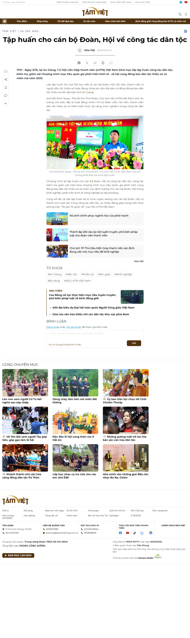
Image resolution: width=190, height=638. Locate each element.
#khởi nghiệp (123, 274)
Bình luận (6, 95)
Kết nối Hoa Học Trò (98, 515)
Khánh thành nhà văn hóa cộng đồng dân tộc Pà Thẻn (21, 476)
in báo (103, 63)
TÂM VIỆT (9, 31)
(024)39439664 (91, 529)
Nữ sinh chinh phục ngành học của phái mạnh (99, 215)
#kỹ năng (54, 280)
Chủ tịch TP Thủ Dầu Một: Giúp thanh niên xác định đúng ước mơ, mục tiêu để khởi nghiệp (106, 250)
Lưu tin (6, 87)
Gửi (134, 343)
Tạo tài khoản (73, 327)
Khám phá (72, 515)
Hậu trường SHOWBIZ (8, 516)
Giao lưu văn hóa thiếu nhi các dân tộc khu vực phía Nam (90, 314)
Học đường (29, 515)
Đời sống (28, 510)
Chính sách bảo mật (173, 525)
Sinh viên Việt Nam (121, 2)
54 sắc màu (89, 21)
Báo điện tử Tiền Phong (95, 11)
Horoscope (93, 510)
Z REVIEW (136, 515)
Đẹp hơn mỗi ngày (54, 510)
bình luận (111, 63)
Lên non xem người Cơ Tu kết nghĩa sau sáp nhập (22, 401)
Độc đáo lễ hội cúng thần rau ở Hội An (73, 438)
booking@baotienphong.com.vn (62, 533)
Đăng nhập (52, 327)
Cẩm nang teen (160, 510)
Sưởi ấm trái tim (117, 510)
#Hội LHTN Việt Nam (77, 280)
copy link (95, 63)
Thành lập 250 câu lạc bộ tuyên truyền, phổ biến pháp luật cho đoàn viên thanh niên (103, 233)
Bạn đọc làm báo (18, 555)
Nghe (6, 71)
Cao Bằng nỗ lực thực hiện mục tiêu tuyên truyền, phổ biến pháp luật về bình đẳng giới (82, 297)
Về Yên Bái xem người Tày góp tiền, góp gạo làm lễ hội (24, 438)
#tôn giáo (104, 274)
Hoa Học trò (142, 2)
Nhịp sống (42, 21)
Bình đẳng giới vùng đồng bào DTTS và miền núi (160, 21)
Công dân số (51, 515)
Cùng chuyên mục (20, 364)
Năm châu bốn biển (115, 21)
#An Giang (54, 274)
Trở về (6, 103)
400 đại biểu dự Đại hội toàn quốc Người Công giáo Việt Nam (93, 307)
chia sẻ (79, 63)
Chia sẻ (6, 79)
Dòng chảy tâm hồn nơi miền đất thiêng (75, 401)
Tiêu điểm (22, 21)
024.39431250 (12, 533)
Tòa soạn (7, 525)
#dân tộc (71, 274)
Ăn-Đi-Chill (72, 510)
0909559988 (52, 529)
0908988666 (90, 533)
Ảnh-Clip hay (137, 510)
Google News (185, 31)
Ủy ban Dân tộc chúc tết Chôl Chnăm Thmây (124, 401)
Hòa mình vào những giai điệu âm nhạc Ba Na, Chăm (125, 476)
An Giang (87, 92)
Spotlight (114, 515)
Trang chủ (4, 21)
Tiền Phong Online (67, 2)
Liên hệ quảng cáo (54, 525)
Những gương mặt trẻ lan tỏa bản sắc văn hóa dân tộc (124, 438)
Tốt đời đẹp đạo (65, 21)
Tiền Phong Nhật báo (94, 2)
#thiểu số (88, 274)
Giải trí (5, 510)
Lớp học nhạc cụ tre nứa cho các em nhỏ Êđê (74, 476)
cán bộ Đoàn (93, 181)
